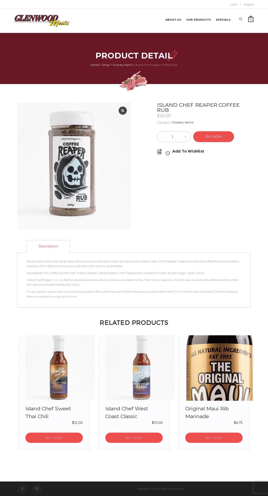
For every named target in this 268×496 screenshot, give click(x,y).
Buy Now (213, 136)
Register (249, 4)
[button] (251, 18)
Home (95, 64)
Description (48, 246)
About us (173, 19)
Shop (106, 64)
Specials (223, 19)
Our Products (198, 19)
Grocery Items (122, 64)
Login (234, 4)
